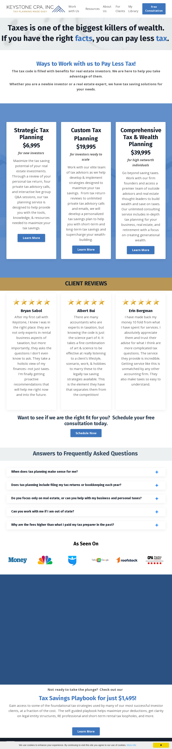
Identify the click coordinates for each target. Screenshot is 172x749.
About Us (107, 9)
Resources (92, 9)
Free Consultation (154, 8)
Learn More (31, 238)
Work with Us (74, 9)
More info (131, 745)
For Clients (120, 9)
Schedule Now (86, 433)
